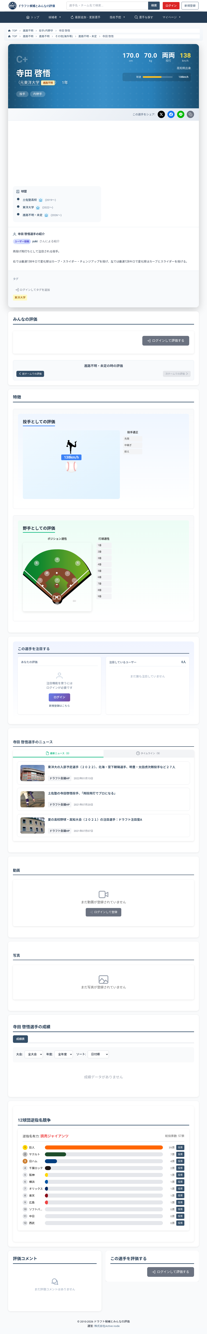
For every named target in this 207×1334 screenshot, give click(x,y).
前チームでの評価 (33, 374)
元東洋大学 (29, 82)
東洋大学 (28, 207)
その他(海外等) (64, 36)
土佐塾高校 (30, 199)
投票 (180, 1153)
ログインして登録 (103, 918)
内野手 (49, 30)
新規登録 (190, 5)
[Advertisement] (103, 151)
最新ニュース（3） (58, 757)
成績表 (20, 1044)
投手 (41, 30)
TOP (12, 31)
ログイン (171, 5)
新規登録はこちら (59, 707)
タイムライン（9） (148, 757)
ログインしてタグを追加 (32, 289)
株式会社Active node (106, 1331)
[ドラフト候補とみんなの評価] (35, 6)
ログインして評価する (165, 341)
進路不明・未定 (87, 36)
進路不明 (28, 30)
